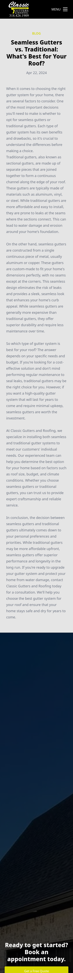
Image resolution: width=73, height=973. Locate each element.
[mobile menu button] (65, 9)
